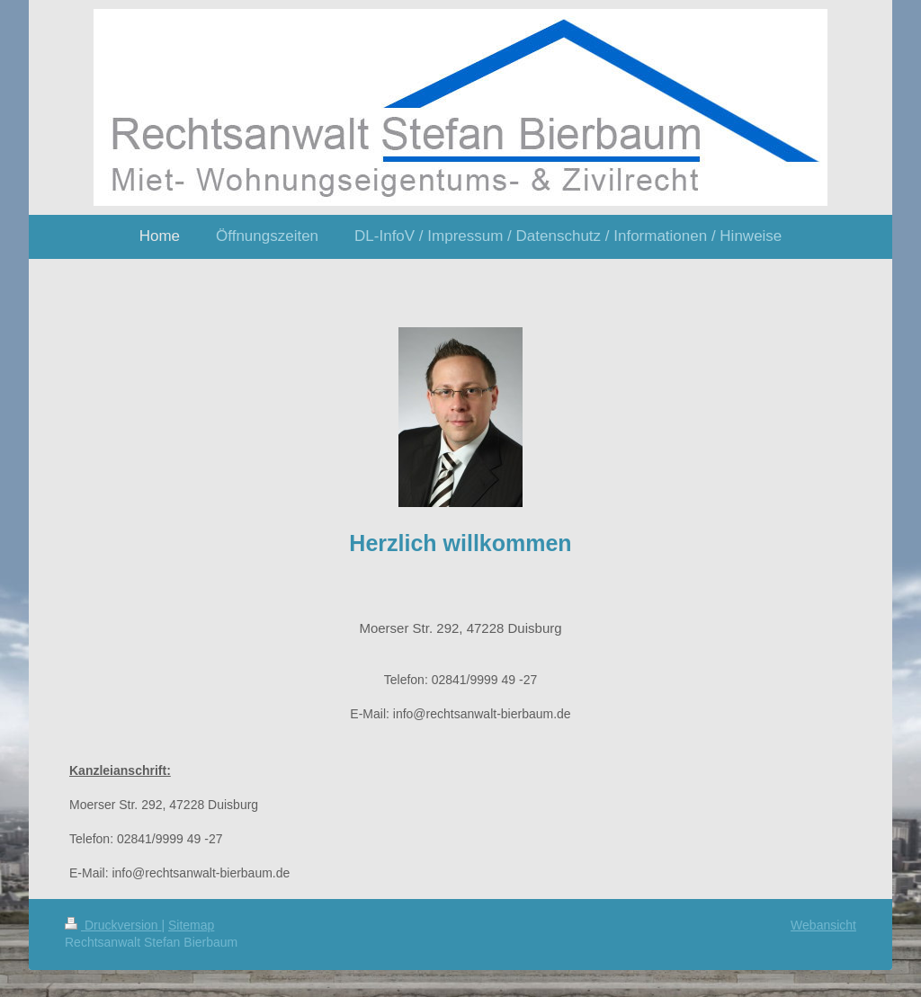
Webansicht (823, 925)
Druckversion (113, 925)
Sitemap (191, 925)
